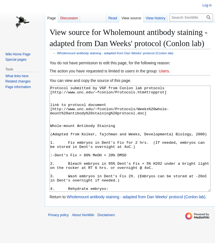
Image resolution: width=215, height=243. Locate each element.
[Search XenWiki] (191, 17)
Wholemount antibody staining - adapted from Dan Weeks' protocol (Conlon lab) (115, 53)
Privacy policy (58, 236)
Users (164, 71)
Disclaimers (106, 236)
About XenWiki (83, 236)
